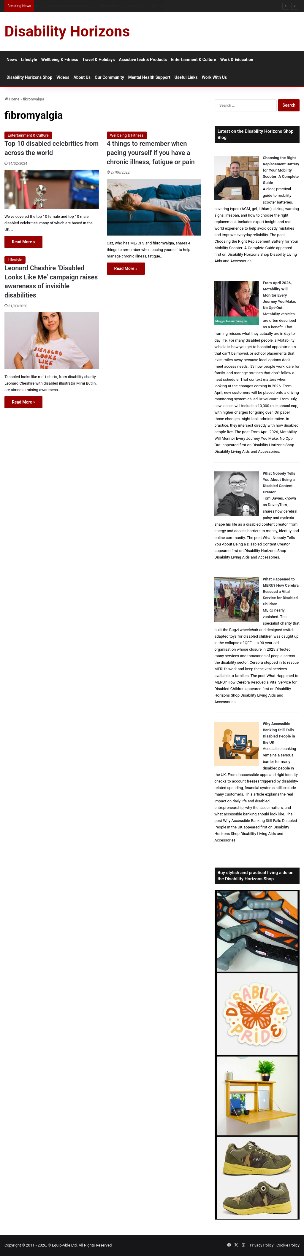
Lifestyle (29, 59)
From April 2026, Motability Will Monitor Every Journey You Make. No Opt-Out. (279, 295)
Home (11, 99)
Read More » (23, 241)
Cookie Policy (288, 1245)
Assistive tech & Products (143, 59)
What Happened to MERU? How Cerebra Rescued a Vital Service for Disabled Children (281, 591)
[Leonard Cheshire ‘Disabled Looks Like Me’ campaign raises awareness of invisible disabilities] (51, 340)
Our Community (109, 77)
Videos (62, 77)
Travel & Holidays (98, 59)
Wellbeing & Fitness (59, 59)
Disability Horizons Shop (29, 77)
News (12, 59)
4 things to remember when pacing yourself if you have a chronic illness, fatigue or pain (151, 153)
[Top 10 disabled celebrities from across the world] (51, 189)
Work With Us (214, 77)
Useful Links (186, 77)
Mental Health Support (149, 77)
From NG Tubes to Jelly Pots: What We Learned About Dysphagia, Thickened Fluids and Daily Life (114, 6)
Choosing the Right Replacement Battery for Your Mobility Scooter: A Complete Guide (281, 170)
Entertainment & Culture (193, 59)
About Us (82, 77)
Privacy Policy (261, 1245)
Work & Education (236, 59)
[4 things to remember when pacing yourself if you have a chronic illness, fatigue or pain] (154, 207)
